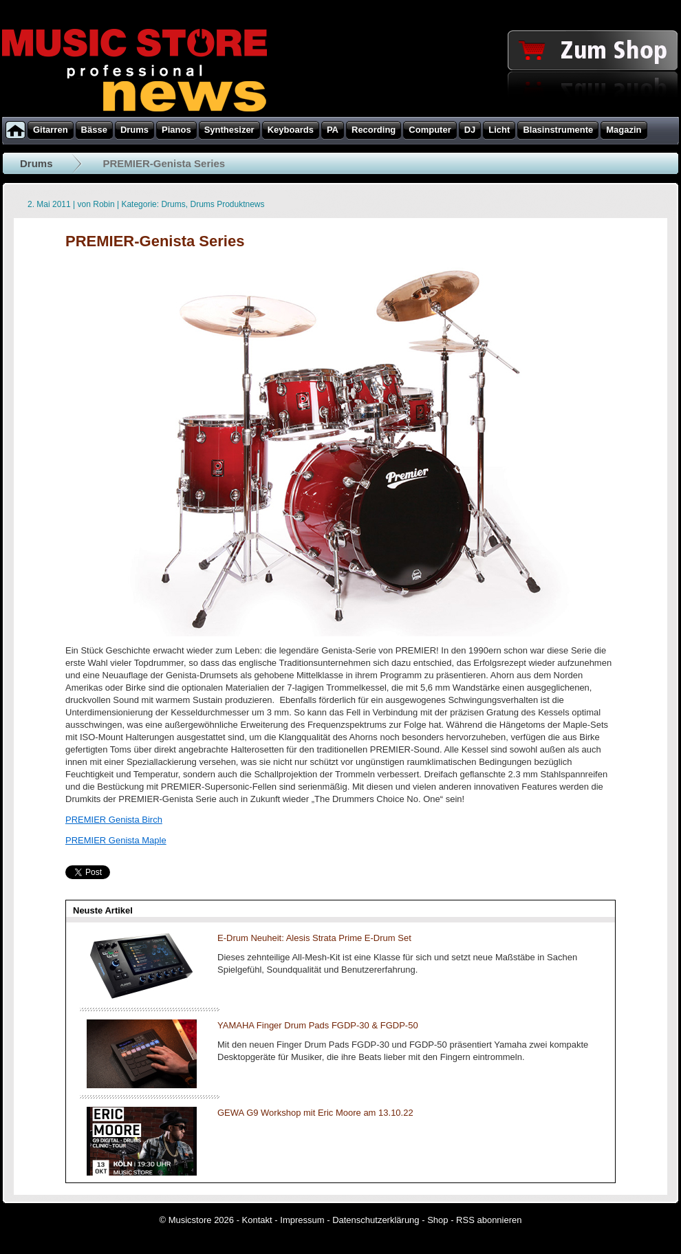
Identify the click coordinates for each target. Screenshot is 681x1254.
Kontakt (257, 1220)
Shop (437, 1220)
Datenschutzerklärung (375, 1220)
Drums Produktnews (227, 204)
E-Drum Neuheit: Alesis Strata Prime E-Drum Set (314, 938)
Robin (103, 204)
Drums (36, 163)
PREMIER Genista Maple (115, 840)
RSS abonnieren (488, 1220)
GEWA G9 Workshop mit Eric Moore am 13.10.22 (315, 1112)
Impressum (302, 1220)
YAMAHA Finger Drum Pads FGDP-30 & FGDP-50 (317, 1025)
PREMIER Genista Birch (113, 819)
